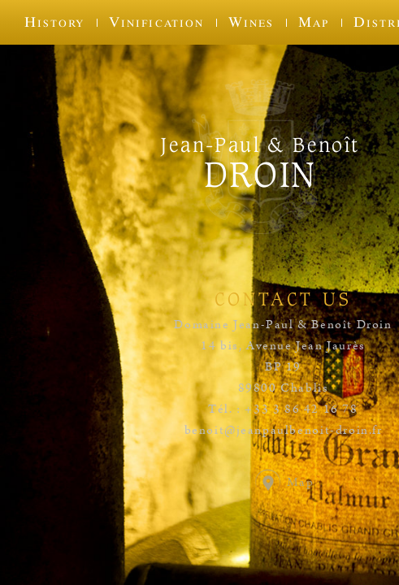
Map (313, 22)
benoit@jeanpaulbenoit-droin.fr (283, 431)
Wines (251, 22)
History (54, 22)
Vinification (156, 22)
